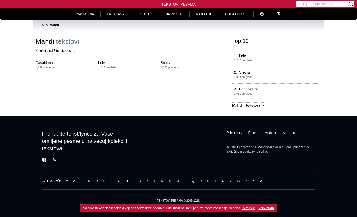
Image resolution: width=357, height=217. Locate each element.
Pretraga (116, 14)
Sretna (166, 63)
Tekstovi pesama (238, 147)
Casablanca (45, 63)
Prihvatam (266, 208)
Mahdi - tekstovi (246, 105)
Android (271, 133)
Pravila (253, 133)
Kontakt (289, 133)
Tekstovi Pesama (178, 4)
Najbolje (204, 14)
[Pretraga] (322, 4)
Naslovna (85, 14)
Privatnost (235, 133)
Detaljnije (248, 208)
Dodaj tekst (236, 14)
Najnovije (174, 14)
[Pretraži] (351, 4)
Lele (101, 63)
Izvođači (145, 14)
